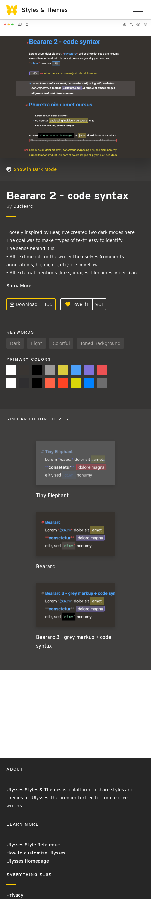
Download (23, 304)
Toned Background (100, 343)
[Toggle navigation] (138, 9)
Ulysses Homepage (27, 861)
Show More (18, 285)
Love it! (76, 304)
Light (36, 343)
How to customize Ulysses (35, 853)
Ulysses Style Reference (33, 845)
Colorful (61, 343)
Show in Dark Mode (31, 169)
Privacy (14, 895)
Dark (15, 343)
